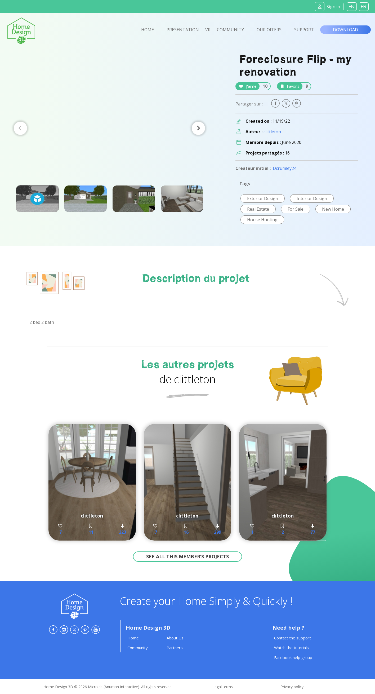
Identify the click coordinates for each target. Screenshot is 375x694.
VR (208, 30)
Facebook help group (293, 657)
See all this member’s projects (187, 556)
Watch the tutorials (291, 647)
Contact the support (292, 637)
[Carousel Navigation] (109, 128)
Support (304, 30)
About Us (175, 637)
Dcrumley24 (284, 168)
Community (230, 30)
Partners (175, 647)
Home (147, 30)
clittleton (272, 132)
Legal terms (222, 686)
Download (345, 30)
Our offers (269, 30)
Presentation (183, 30)
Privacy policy (291, 686)
